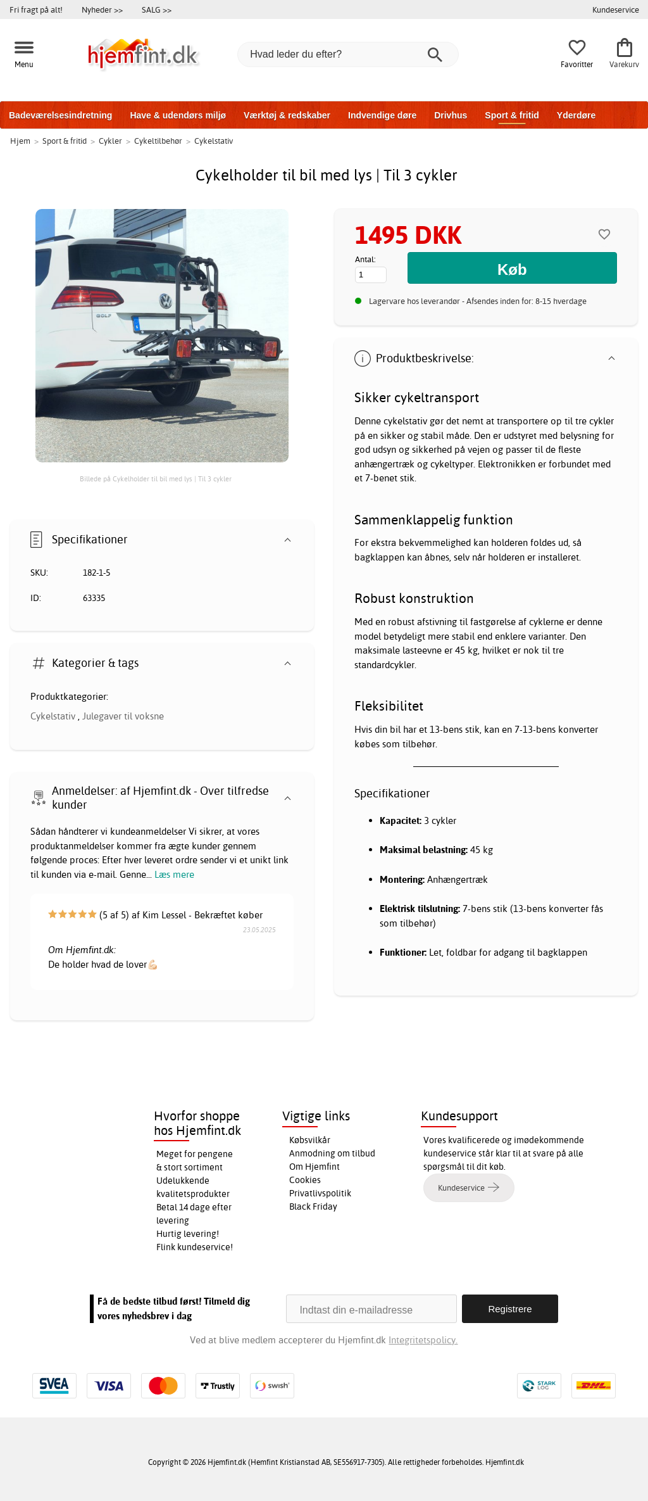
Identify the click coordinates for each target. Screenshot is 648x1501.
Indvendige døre (382, 115)
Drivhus (450, 115)
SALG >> (156, 9)
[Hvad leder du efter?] (348, 54)
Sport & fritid (512, 115)
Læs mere (174, 874)
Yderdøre (576, 115)
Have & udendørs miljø (178, 115)
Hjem (20, 141)
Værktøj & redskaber (287, 115)
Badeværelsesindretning (60, 115)
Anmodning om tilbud (332, 1153)
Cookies (305, 1180)
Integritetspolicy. (423, 1340)
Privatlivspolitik (320, 1193)
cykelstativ (405, 421)
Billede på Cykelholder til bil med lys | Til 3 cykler (156, 478)
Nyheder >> (102, 9)
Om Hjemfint (314, 1166)
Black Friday (313, 1206)
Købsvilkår (309, 1140)
